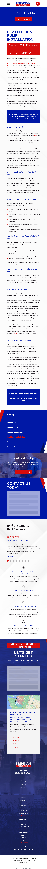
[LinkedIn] (25, 849)
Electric (23, 787)
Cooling (23, 784)
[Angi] (32, 849)
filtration (15, 333)
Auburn (17, 740)
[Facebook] (18, 849)
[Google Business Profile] (15, 849)
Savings (23, 797)
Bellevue (17, 744)
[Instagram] (22, 849)
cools (8, 138)
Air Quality (23, 794)
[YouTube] (29, 849)
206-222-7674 (23, 772)
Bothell (17, 747)
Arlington (17, 737)
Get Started (23, 19)
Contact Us (23, 800)
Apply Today (23, 472)
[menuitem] (23, 422)
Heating (23, 781)
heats (36, 135)
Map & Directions (23, 815)
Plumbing (23, 790)
